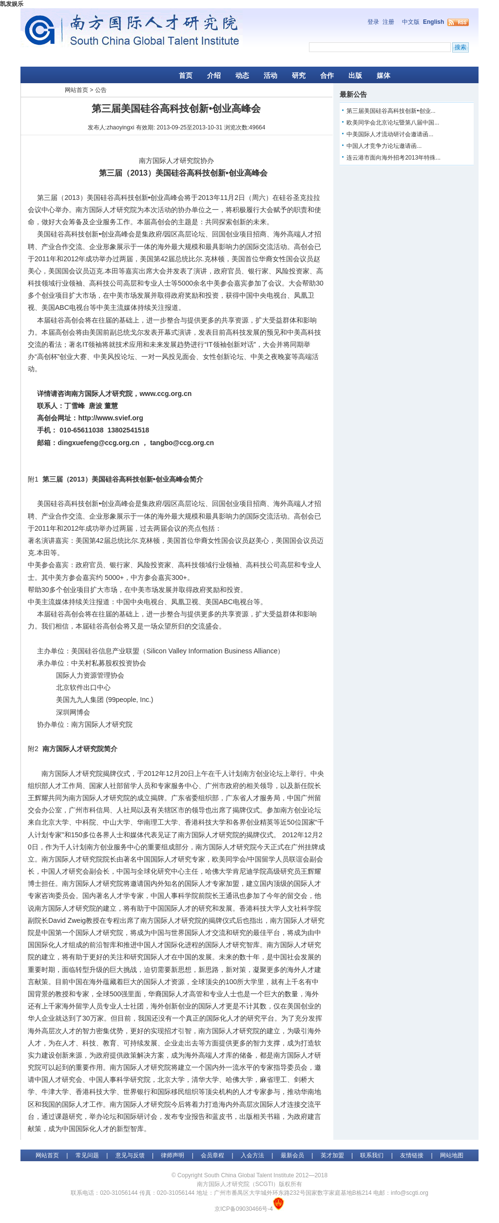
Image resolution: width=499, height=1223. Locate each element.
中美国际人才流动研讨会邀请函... (389, 134)
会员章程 (212, 1155)
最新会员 (292, 1155)
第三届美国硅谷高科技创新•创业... (390, 111)
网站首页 (76, 90)
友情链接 (411, 1155)
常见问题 (87, 1155)
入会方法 (252, 1155)
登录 (373, 21)
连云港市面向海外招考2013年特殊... (393, 157)
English (433, 21)
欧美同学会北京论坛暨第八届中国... (392, 122)
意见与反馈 (130, 1155)
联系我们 (372, 1155)
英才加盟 (332, 1155)
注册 (388, 21)
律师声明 (172, 1155)
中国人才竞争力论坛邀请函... (384, 146)
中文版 (411, 21)
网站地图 (451, 1155)
